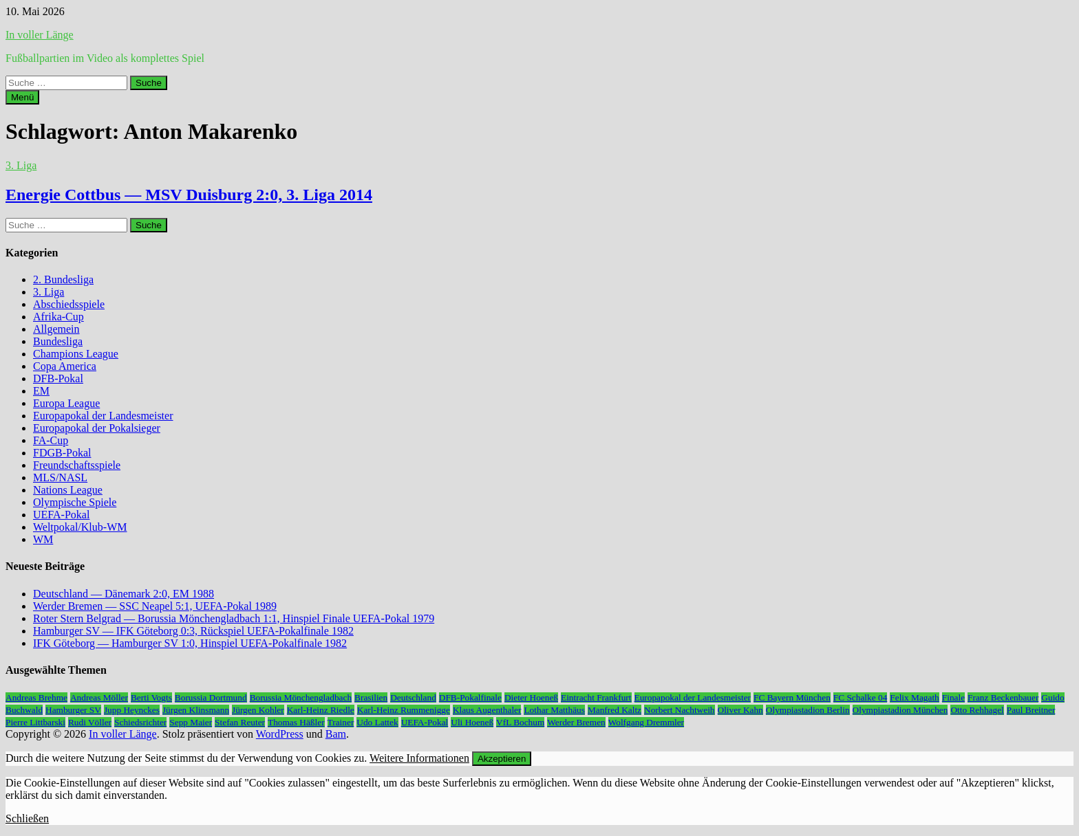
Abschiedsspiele (69, 304)
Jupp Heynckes (132, 710)
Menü (22, 97)
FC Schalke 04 (860, 697)
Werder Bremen (576, 722)
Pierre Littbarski (35, 722)
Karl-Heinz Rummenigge (403, 710)
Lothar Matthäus (554, 710)
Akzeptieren (502, 759)
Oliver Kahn (740, 710)
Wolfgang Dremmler (646, 722)
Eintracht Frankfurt (596, 697)
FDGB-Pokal (62, 453)
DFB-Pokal (58, 378)
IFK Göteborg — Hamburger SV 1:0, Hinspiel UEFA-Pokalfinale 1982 (190, 643)
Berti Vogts (151, 697)
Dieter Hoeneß (531, 697)
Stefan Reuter (240, 722)
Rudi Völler (89, 722)
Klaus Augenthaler (487, 710)
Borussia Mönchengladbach (301, 697)
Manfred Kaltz (614, 710)
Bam (335, 734)
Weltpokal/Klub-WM (80, 527)
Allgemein (56, 329)
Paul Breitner (1031, 710)
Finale (953, 697)
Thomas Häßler (296, 722)
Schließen (27, 818)
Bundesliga (58, 341)
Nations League (68, 490)
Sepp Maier (190, 722)
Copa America (64, 366)
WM (43, 539)
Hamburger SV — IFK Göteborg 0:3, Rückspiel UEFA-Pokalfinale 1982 (193, 631)
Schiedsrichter (140, 722)
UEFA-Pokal (61, 514)
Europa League (66, 403)
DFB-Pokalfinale (470, 697)
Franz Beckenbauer (1003, 697)
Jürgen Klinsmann (195, 710)
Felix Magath (914, 697)
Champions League (75, 354)
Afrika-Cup (58, 316)
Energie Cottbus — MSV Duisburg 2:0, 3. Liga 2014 (189, 195)
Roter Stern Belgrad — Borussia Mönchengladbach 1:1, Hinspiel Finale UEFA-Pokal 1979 (233, 618)
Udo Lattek (377, 722)
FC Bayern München (792, 697)
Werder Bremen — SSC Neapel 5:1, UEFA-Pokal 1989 (155, 606)
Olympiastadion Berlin (808, 710)
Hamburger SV (73, 710)
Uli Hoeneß (472, 722)
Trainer (341, 722)
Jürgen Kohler (258, 710)
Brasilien (370, 697)
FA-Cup (50, 440)
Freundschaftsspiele (76, 465)
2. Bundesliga (63, 279)
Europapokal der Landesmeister (103, 415)
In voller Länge (40, 35)
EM (41, 391)
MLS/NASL (60, 477)
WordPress (279, 734)
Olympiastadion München (900, 710)
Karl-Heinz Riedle (320, 710)
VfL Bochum (520, 722)
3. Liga (21, 165)
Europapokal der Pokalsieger (96, 428)
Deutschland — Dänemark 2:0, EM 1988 (123, 594)
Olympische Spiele (74, 502)
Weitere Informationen (419, 758)
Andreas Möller (99, 697)
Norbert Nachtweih (679, 710)
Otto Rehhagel (976, 710)
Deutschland (413, 697)
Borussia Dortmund (211, 697)
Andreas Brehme (36, 697)
